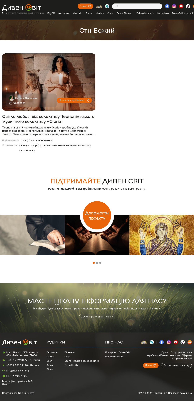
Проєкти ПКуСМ (114, 356)
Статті (78, 13)
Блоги (89, 13)
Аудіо (50, 365)
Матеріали (163, 13)
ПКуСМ (51, 13)
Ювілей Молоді (145, 13)
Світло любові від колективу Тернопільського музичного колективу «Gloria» (48, 119)
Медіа (100, 13)
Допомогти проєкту (97, 215)
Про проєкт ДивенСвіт (117, 352)
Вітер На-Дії (71, 365)
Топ (24, 140)
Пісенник (70, 352)
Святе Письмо (124, 13)
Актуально (64, 13)
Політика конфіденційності (18, 393)
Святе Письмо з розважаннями (82, 361)
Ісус (35, 145)
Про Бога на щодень (41, 140)
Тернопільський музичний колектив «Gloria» (65, 145)
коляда (25, 145)
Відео (50, 369)
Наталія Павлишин (26, 98)
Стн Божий (27, 150)
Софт (110, 13)
